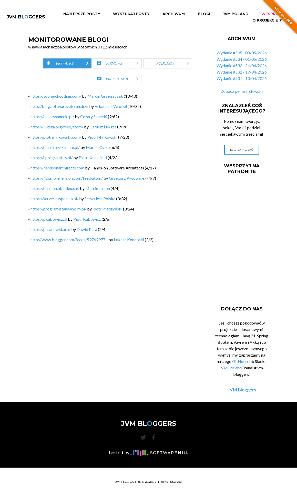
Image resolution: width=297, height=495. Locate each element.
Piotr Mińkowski (102, 137)
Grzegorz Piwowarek (128, 178)
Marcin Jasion (97, 188)
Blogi (204, 14)
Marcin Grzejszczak (105, 96)
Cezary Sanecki (93, 116)
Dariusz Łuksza (102, 126)
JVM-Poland (230, 367)
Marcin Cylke (98, 147)
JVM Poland (236, 14)
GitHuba (240, 361)
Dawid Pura (87, 229)
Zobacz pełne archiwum (242, 91)
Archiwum (173, 14)
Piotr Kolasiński (93, 157)
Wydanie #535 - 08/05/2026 (242, 52)
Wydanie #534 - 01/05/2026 (242, 59)
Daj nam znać (241, 149)
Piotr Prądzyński (107, 208)
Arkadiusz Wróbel (111, 106)
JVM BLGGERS (25, 17)
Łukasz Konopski (129, 239)
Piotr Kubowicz (87, 219)
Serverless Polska (100, 198)
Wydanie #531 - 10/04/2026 (242, 78)
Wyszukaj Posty (131, 14)
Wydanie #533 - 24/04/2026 (242, 65)
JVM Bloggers (242, 389)
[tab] (67, 63)
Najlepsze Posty (81, 14)
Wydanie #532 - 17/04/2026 (242, 71)
